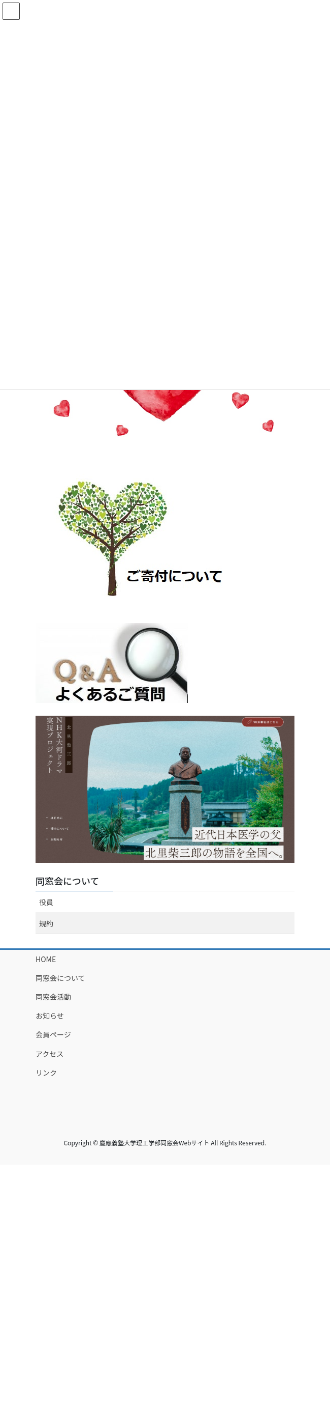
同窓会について (67, 880)
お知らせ (50, 1015)
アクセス (49, 1054)
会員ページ (53, 1034)
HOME (46, 959)
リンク (46, 1072)
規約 (46, 923)
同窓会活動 (53, 997)
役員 (46, 902)
